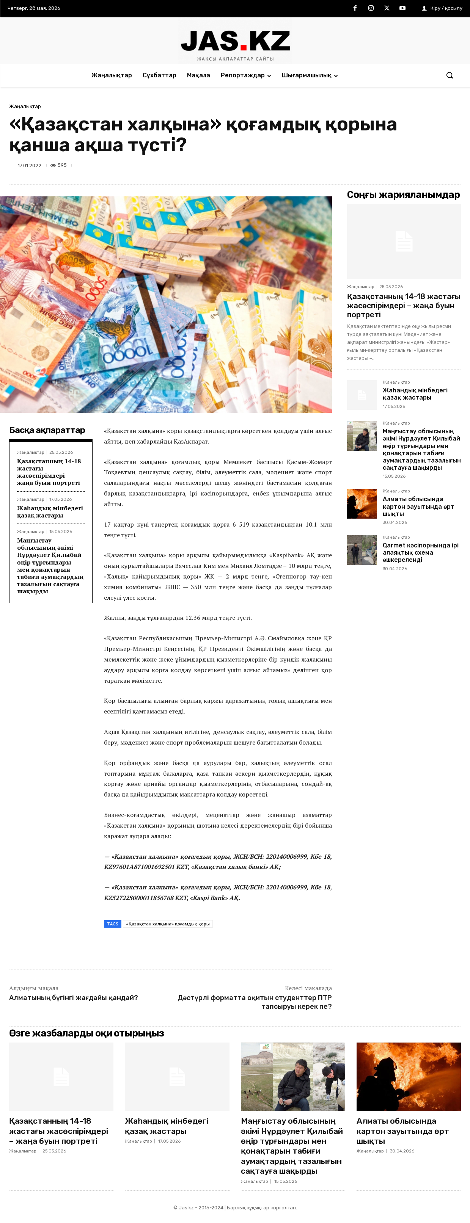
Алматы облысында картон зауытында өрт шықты (418, 506)
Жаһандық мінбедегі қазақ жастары (50, 511)
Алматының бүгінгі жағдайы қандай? (73, 998)
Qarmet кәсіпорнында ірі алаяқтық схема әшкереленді (421, 552)
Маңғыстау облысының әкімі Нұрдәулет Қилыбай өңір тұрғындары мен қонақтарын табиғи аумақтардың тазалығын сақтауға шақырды (50, 565)
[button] (449, 75)
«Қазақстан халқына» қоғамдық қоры (168, 924)
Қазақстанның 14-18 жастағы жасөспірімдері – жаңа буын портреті (49, 472)
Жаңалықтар (25, 106)
